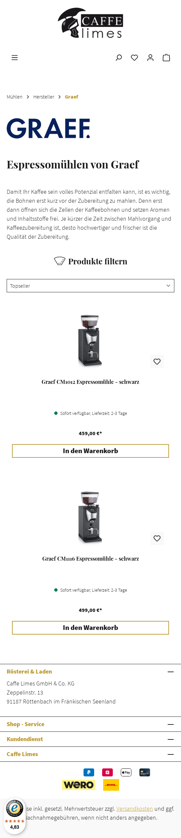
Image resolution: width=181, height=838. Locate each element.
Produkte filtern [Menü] (90, 261)
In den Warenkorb (90, 450)
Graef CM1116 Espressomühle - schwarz (90, 558)
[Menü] (15, 57)
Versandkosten (134, 808)
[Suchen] (118, 57)
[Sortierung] (90, 285)
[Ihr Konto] (150, 57)
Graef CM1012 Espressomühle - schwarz (90, 382)
